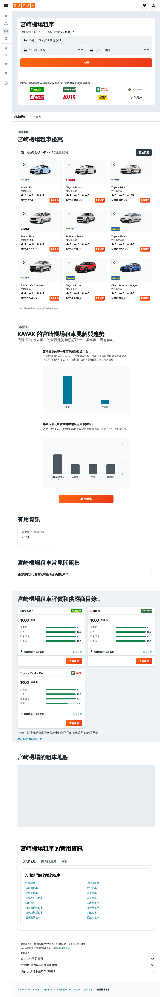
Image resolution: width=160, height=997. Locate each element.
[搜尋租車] (6, 31)
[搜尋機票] (6, 16)
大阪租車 (92, 912)
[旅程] (6, 73)
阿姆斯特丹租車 (34, 907)
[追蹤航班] (6, 55)
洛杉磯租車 (93, 883)
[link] (86, 499)
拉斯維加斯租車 (34, 912)
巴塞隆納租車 (32, 917)
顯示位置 (77, 652)
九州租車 (75, 989)
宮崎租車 (88, 989)
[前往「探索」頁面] (6, 48)
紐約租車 (30, 902)
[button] (6, 5)
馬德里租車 (31, 892)
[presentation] (99, 599)
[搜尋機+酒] (6, 38)
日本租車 (48, 989)
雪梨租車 (92, 892)
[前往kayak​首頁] (24, 5)
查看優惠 (54, 200)
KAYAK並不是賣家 (88, 959)
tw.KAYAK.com (24, 989)
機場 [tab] (64, 861)
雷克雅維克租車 (34, 897)
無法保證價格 (63, 948)
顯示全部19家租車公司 (30, 739)
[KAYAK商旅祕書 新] (6, 63)
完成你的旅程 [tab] (48, 861)
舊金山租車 (31, 887)
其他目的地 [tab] (29, 861)
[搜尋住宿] (6, 23)
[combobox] (31, 31)
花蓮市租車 (93, 917)
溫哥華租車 (93, 907)
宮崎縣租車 (62, 989)
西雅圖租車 (93, 902)
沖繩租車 (30, 883)
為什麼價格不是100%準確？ (88, 971)
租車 (37, 989)
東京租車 (92, 897)
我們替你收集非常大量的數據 (88, 965)
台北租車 (92, 887)
